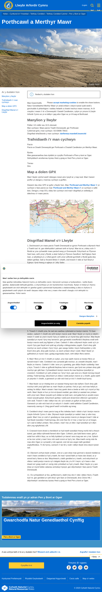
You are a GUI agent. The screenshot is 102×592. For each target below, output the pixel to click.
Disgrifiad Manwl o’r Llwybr (10, 111)
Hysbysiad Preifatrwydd (11, 579)
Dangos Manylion (86, 316)
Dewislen (98, 5)
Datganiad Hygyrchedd (56, 579)
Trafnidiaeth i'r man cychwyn (10, 101)
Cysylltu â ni (26, 565)
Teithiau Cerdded (37, 14)
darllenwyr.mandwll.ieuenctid (73, 134)
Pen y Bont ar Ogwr (77, 14)
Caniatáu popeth (83, 323)
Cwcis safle (74, 579)
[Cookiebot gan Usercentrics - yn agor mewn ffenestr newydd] (92, 268)
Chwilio (92, 5)
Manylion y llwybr (9, 96)
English (84, 5)
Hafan (5, 14)
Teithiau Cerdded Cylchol (56, 14)
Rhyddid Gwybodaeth (34, 579)
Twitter (74, 567)
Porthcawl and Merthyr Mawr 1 (83, 185)
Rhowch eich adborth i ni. (49, 552)
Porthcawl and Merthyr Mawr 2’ (67, 188)
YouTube (86, 567)
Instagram (80, 567)
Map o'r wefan (88, 579)
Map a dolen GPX (9, 106)
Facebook (69, 567)
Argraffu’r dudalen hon (90, 552)
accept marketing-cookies (64, 103)
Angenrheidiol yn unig (50, 323)
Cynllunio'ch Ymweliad (19, 14)
